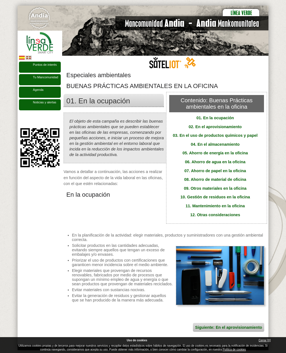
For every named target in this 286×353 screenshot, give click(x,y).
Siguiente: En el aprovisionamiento (228, 327)
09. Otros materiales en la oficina (215, 188)
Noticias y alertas (44, 102)
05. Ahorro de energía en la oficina (215, 153)
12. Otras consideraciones (215, 215)
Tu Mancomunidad (45, 77)
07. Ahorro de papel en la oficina (215, 171)
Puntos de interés (45, 64)
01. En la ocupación (215, 118)
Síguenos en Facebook (22, 119)
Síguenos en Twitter (31, 119)
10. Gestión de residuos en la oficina (215, 197)
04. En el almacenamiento (215, 144)
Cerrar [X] (265, 340)
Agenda (38, 89)
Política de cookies (234, 349)
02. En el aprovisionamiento (215, 127)
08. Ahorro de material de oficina (215, 179)
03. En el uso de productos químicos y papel (215, 135)
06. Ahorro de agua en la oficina (215, 162)
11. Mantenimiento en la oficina (215, 206)
